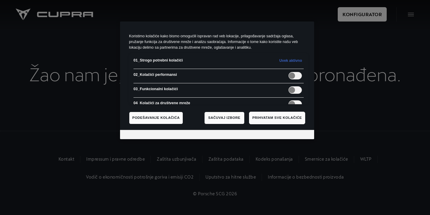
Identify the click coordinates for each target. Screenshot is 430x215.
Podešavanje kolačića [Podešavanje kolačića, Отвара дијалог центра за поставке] (156, 117)
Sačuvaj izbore (224, 117)
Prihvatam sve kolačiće (277, 117)
